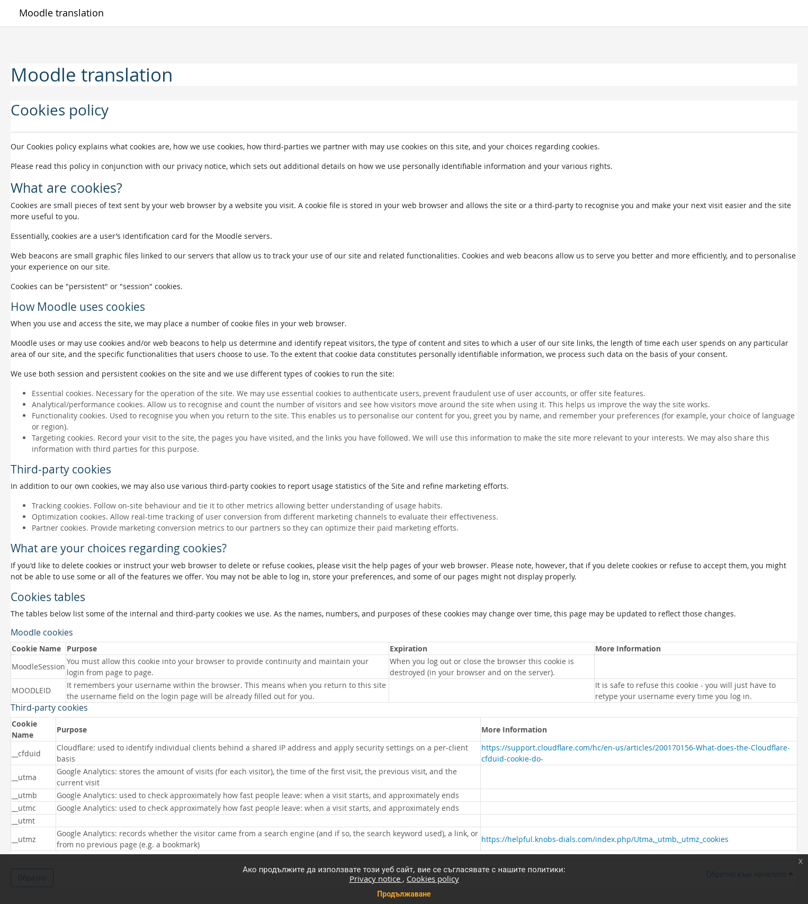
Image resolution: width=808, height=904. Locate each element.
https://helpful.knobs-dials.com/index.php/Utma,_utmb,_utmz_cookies (605, 839)
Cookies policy (433, 878)
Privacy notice (375, 878)
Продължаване (403, 894)
